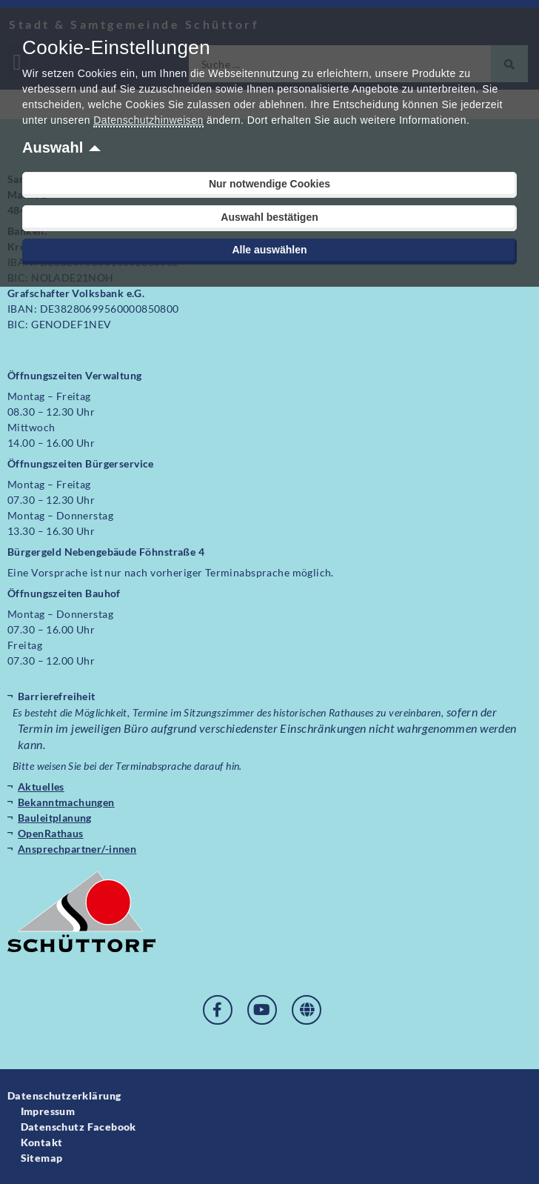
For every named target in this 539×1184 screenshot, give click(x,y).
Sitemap (42, 1157)
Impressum (48, 1111)
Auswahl (52, 147)
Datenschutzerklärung (64, 1095)
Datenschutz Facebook (78, 1126)
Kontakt (42, 1142)
